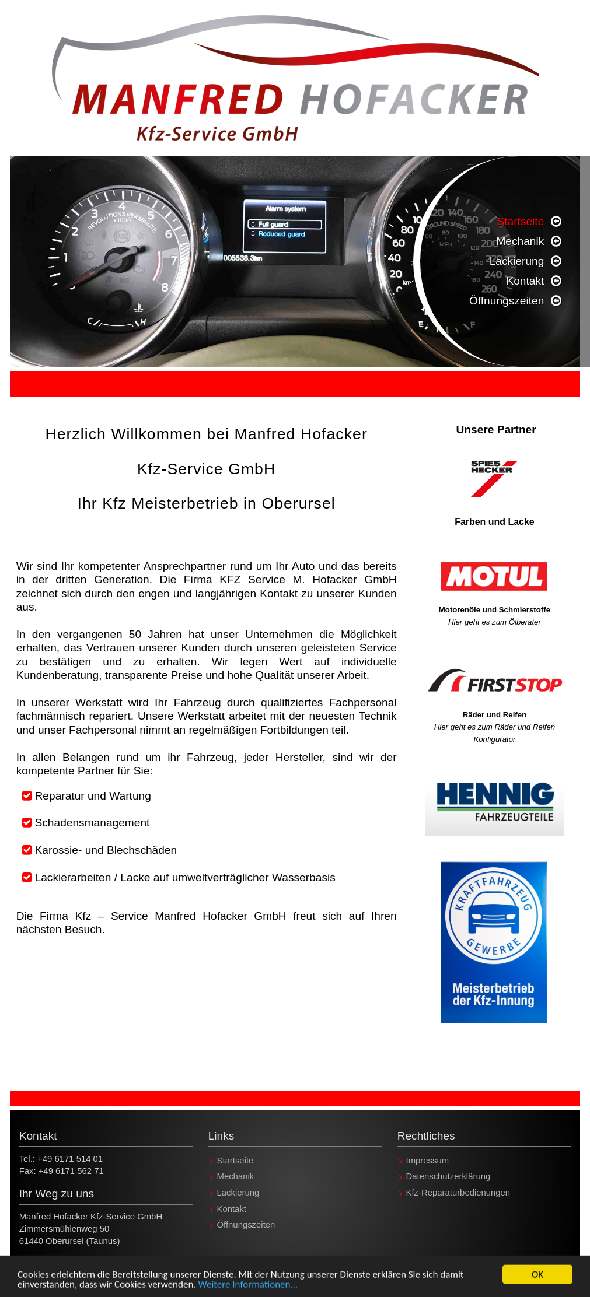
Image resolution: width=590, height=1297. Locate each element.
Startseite (520, 221)
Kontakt (525, 281)
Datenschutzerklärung (448, 1177)
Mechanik (520, 241)
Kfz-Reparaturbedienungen (458, 1192)
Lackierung (517, 261)
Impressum (427, 1160)
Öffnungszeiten (506, 301)
